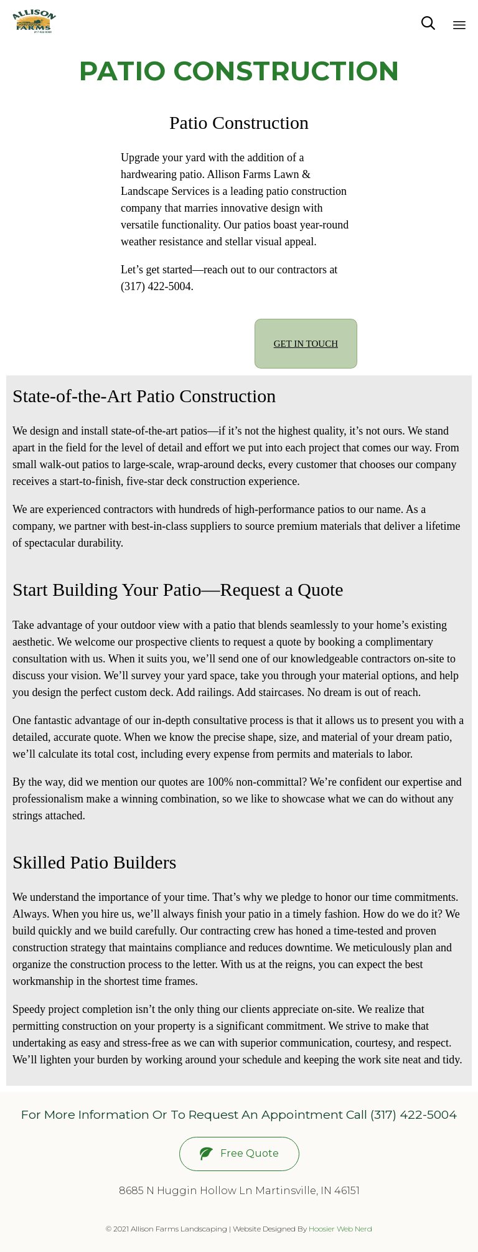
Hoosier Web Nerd (340, 1228)
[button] (239, 1154)
